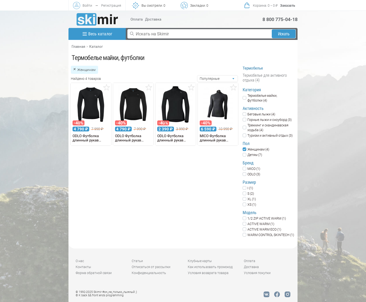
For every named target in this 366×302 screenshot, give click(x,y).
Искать (284, 33)
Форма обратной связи (94, 273)
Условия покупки (257, 273)
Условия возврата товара (208, 273)
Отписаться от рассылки (151, 267)
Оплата (137, 19)
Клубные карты (200, 261)
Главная (78, 46)
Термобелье (253, 68)
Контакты (83, 267)
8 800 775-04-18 (280, 19)
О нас (80, 261)
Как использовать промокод (210, 267)
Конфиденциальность (149, 273)
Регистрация (111, 5)
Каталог (96, 46)
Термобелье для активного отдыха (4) (265, 77)
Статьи (137, 261)
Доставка (153, 19)
